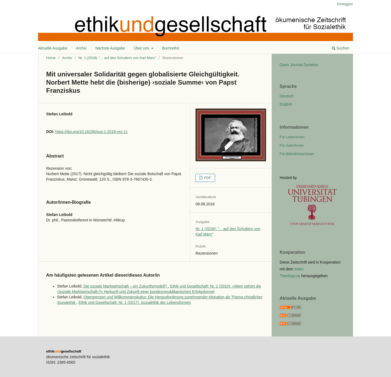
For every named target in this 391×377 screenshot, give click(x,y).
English (286, 104)
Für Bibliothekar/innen (297, 154)
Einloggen (345, 4)
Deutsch (287, 96)
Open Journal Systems (299, 65)
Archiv (81, 48)
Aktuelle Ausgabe (52, 48)
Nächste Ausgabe (110, 48)
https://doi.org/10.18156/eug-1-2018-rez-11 (91, 131)
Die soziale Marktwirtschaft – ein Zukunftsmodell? (125, 286)
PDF (207, 178)
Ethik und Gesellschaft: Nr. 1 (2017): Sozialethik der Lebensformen (134, 302)
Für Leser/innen (292, 137)
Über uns (142, 48)
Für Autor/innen (292, 145)
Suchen (340, 48)
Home (51, 58)
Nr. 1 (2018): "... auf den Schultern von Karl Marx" (117, 58)
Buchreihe (170, 48)
